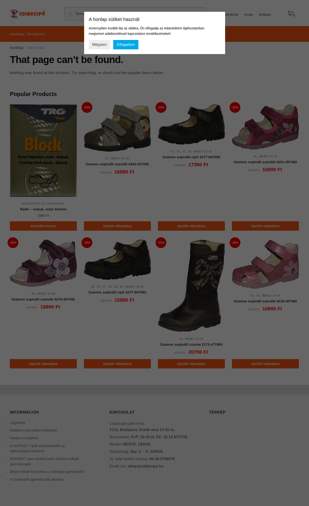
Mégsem (99, 45)
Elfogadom (126, 45)
